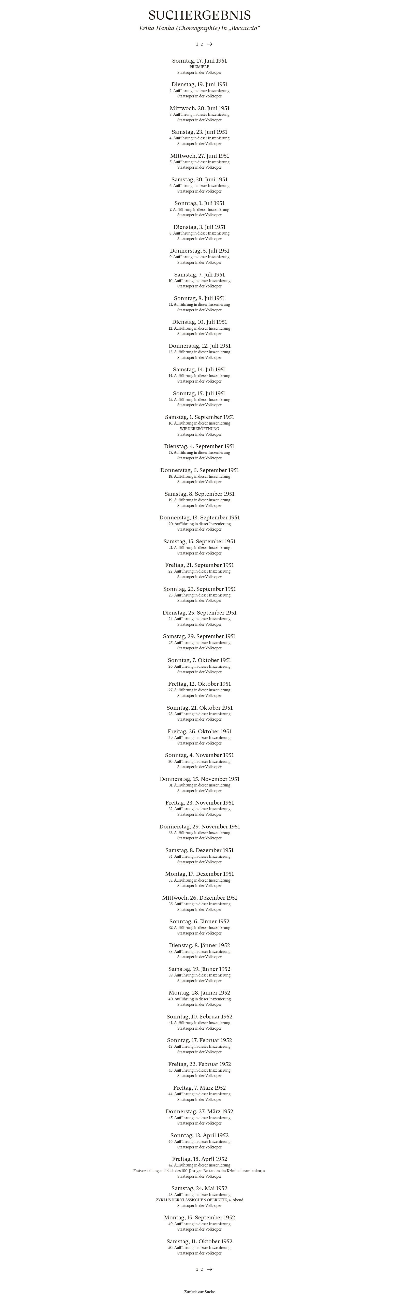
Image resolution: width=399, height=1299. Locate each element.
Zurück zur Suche (199, 1292)
